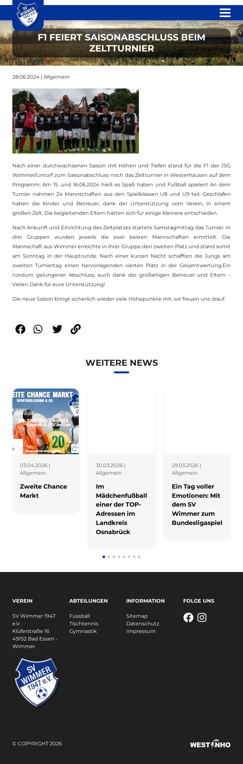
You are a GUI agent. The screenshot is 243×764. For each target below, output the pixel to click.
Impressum (141, 631)
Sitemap (137, 616)
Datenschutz (142, 624)
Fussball (79, 616)
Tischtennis (83, 624)
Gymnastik (83, 631)
